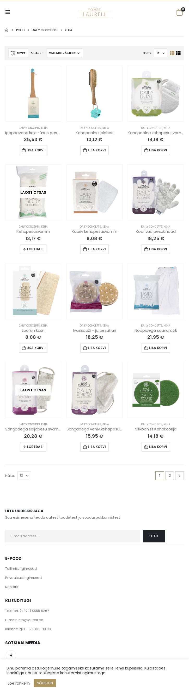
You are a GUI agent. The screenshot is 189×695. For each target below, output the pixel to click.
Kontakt (11, 586)
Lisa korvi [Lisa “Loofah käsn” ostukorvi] (36, 348)
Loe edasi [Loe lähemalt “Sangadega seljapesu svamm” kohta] (35, 446)
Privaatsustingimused (23, 577)
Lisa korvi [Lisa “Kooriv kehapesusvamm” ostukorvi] (97, 249)
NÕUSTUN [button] (45, 683)
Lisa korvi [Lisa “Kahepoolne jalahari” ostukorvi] (97, 150)
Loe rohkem (19, 683)
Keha (44, 128)
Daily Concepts (29, 128)
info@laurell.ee (30, 619)
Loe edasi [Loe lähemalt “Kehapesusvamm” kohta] (35, 249)
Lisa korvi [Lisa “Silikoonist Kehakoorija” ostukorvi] (158, 446)
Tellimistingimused (21, 568)
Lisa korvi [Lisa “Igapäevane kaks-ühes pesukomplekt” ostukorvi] (36, 150)
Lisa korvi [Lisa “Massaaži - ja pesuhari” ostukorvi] (97, 348)
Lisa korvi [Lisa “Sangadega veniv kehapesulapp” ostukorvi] (97, 446)
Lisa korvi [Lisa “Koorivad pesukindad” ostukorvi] (158, 249)
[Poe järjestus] (65, 53)
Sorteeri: (37, 53)
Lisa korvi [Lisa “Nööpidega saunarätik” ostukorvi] (158, 348)
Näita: (147, 53)
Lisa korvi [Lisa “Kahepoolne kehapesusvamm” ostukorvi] (158, 150)
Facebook (11, 655)
